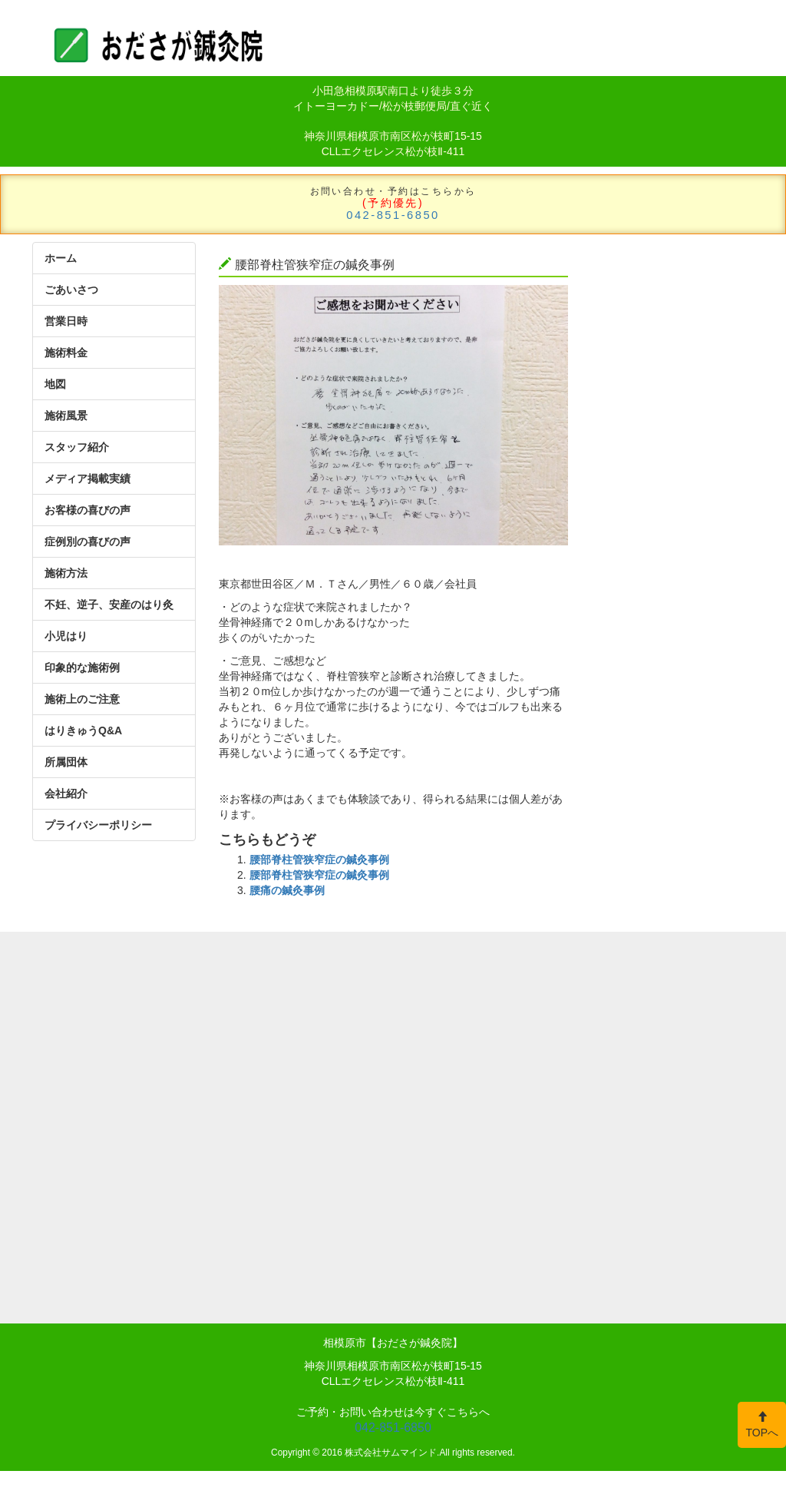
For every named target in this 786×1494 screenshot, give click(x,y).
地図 (55, 384)
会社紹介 (66, 793)
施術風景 (66, 415)
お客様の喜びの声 (87, 510)
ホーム (61, 258)
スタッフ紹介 (77, 447)
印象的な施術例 (82, 667)
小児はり (66, 636)
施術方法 (66, 573)
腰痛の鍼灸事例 (287, 890)
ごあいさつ (71, 289)
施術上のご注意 (82, 699)
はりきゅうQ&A (83, 730)
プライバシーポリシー (98, 825)
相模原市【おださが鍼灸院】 (393, 1343)
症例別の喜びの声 (87, 541)
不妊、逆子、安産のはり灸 (109, 604)
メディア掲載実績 (87, 478)
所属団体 (66, 762)
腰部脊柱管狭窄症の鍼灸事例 (319, 859)
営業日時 (66, 321)
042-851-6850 (393, 215)
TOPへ (761, 1425)
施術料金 (66, 352)
